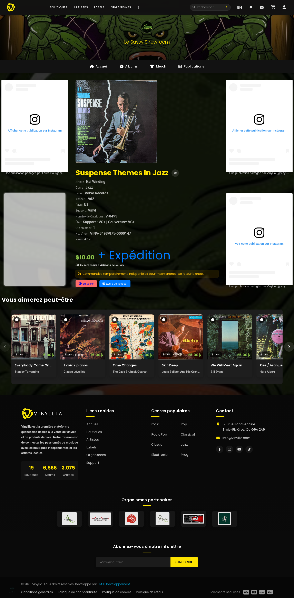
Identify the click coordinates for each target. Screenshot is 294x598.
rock (155, 424)
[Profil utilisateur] (284, 7)
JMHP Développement (114, 584)
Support (92, 462)
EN (239, 7)
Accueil (92, 424)
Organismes (121, 7)
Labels (99, 7)
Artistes (81, 7)
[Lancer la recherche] (226, 7)
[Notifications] (251, 7)
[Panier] (273, 7)
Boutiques (59, 7)
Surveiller (86, 283)
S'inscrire (184, 562)
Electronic (159, 454)
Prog (184, 454)
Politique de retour (149, 592)
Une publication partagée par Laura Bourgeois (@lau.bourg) (43, 173)
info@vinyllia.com (236, 438)
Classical (188, 434)
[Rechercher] (210, 7)
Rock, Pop (159, 434)
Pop (184, 424)
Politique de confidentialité (77, 592)
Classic (157, 444)
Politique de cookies (116, 592)
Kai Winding (95, 182)
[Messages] (261, 7)
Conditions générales (37, 592)
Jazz (184, 444)
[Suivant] (289, 347)
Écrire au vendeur (114, 283)
